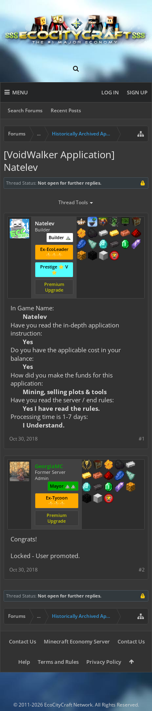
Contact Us (22, 641)
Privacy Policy (103, 661)
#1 (142, 439)
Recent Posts (66, 110)
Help (24, 661)
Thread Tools (76, 203)
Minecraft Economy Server (77, 641)
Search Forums (25, 110)
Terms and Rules (58, 661)
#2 (142, 570)
